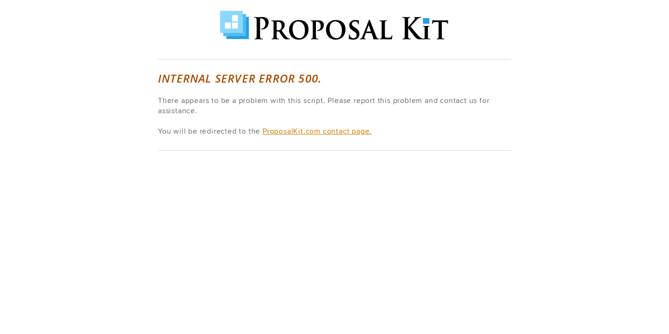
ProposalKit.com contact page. (317, 131)
